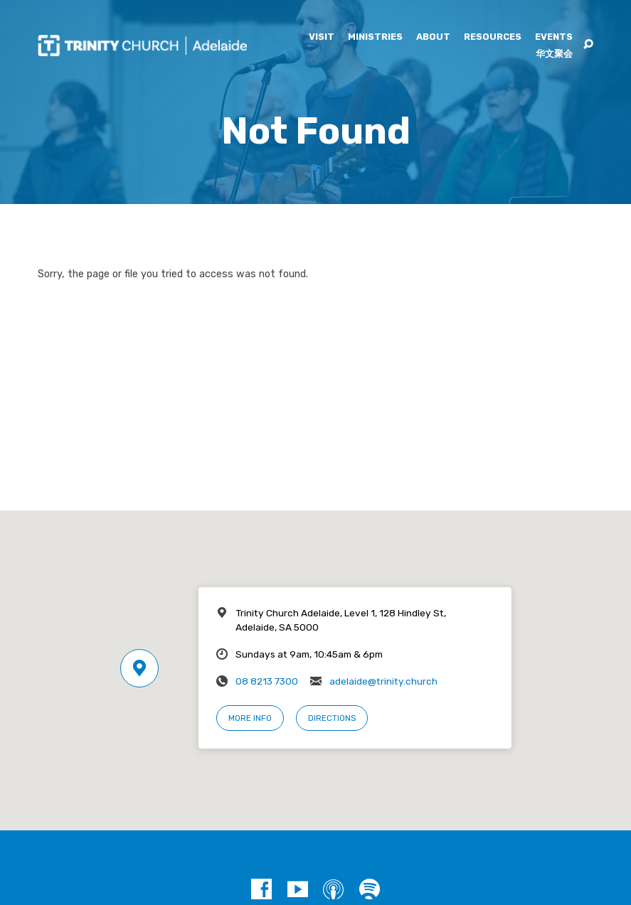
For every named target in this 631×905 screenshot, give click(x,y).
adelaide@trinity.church (383, 681)
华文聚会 (554, 54)
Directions (332, 718)
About (433, 37)
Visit (321, 37)
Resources (492, 37)
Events (554, 37)
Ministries (375, 37)
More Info (250, 718)
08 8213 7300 (266, 681)
